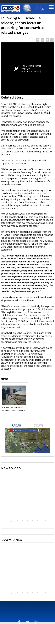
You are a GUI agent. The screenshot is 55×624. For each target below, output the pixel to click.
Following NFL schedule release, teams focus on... (13, 408)
